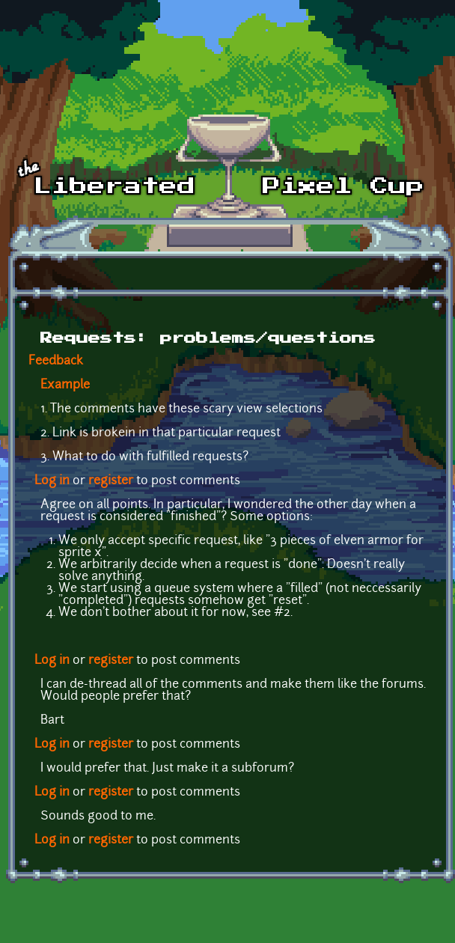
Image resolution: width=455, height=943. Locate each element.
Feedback (55, 361)
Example (65, 385)
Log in (52, 481)
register (110, 481)
